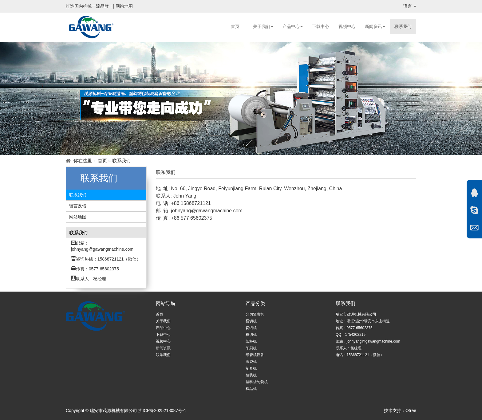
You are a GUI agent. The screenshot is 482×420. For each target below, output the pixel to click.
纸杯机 (251, 341)
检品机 (251, 389)
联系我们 (403, 26)
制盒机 (251, 368)
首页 (235, 26)
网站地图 (124, 6)
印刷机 (251, 348)
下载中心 (320, 26)
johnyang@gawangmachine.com (102, 249)
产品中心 (292, 26)
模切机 (251, 334)
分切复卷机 (255, 314)
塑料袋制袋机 (257, 382)
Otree (410, 410)
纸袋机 (251, 361)
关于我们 (263, 26)
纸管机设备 (255, 355)
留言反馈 (77, 205)
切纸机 (251, 328)
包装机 (251, 375)
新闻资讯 (375, 26)
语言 (409, 6)
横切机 (251, 321)
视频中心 (347, 26)
